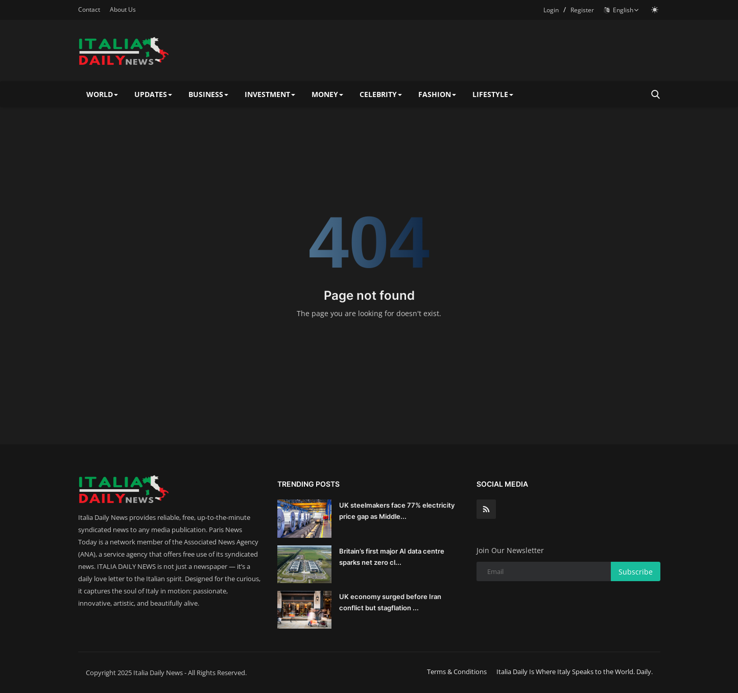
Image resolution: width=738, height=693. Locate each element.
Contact (89, 9)
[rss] (486, 509)
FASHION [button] (437, 94)
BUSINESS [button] (208, 94)
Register (582, 10)
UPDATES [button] (153, 94)
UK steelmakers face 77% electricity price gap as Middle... (397, 510)
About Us (123, 9)
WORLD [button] (102, 94)
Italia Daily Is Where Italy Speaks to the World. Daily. (574, 671)
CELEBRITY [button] (381, 94)
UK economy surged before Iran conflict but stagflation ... (390, 602)
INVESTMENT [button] (270, 94)
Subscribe (635, 572)
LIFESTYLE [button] (492, 94)
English (621, 10)
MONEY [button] (327, 94)
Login (551, 10)
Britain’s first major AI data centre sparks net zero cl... (391, 556)
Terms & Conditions (457, 671)
